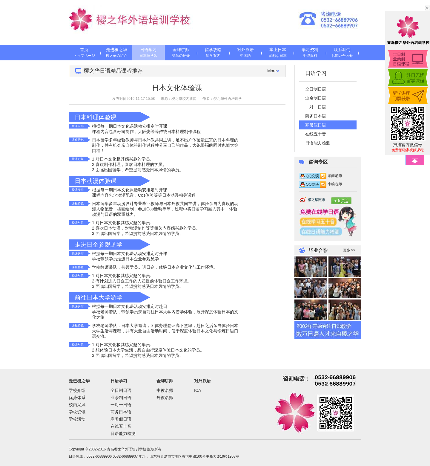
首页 (84, 53)
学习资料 (309, 53)
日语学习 (148, 53)
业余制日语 (315, 98)
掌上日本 (277, 53)
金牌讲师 (180, 53)
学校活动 (77, 419)
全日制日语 (315, 89)
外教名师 (164, 397)
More (273, 70)
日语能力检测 (317, 142)
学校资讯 (77, 412)
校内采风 (77, 404)
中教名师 (164, 390)
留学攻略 (213, 53)
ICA (197, 390)
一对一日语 (315, 107)
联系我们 (342, 53)
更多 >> (349, 250)
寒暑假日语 (120, 419)
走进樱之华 (116, 53)
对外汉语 (245, 53)
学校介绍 (77, 390)
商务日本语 (315, 116)
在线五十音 (315, 134)
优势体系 (77, 397)
